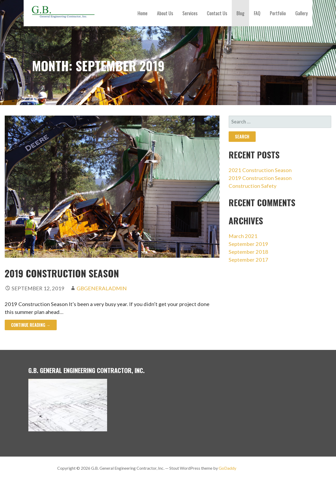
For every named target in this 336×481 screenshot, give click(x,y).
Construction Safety (252, 186)
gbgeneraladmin (102, 288)
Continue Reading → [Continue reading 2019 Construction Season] (30, 325)
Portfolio (278, 13)
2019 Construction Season (62, 273)
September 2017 (248, 259)
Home (143, 13)
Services (189, 13)
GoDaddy (227, 468)
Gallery (301, 13)
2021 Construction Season (260, 170)
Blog (240, 13)
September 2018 (248, 252)
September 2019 (248, 244)
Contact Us (217, 13)
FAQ (257, 13)
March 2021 (243, 236)
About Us (165, 13)
